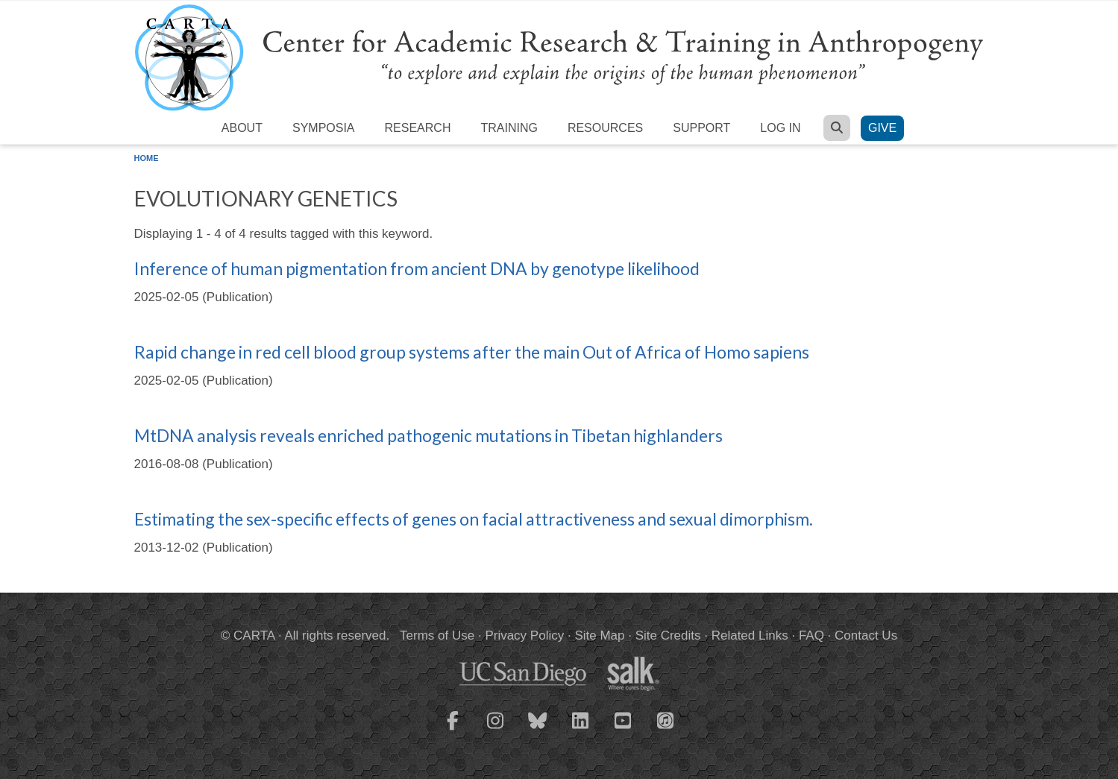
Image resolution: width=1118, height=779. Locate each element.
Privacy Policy (524, 635)
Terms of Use (437, 635)
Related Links (750, 635)
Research (418, 128)
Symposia (323, 128)
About (242, 128)
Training (508, 128)
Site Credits (668, 635)
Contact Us (866, 635)
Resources (605, 128)
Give (882, 128)
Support (701, 128)
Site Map (599, 635)
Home (146, 158)
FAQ (811, 635)
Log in (780, 128)
